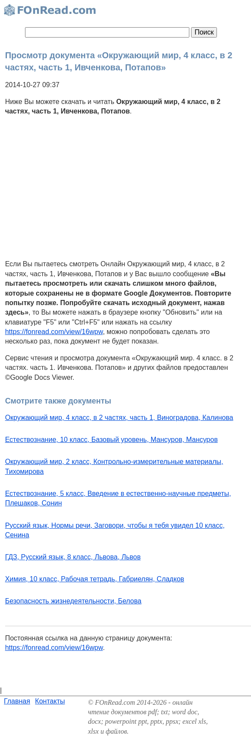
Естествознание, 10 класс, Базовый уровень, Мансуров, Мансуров (111, 439)
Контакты (50, 701)
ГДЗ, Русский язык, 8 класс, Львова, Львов (73, 557)
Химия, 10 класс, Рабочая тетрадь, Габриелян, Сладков (94, 579)
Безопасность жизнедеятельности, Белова (73, 601)
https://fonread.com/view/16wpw (54, 331)
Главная (17, 701)
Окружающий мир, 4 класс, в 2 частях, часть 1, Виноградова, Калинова (119, 417)
